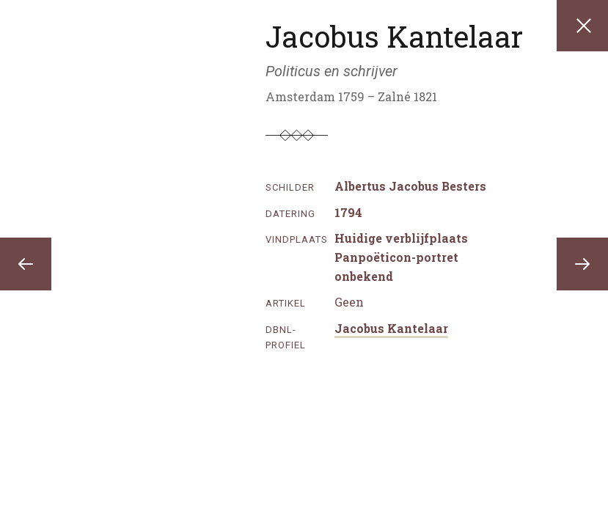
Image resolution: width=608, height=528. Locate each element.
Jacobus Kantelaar (391, 328)
